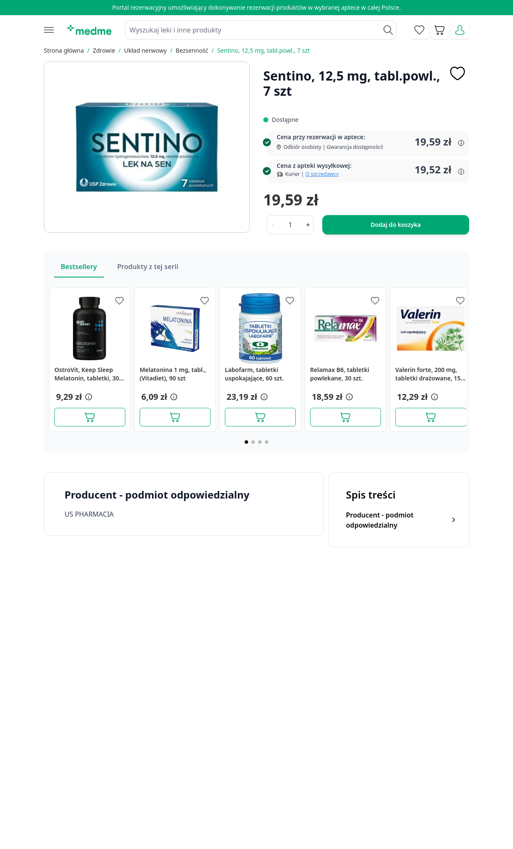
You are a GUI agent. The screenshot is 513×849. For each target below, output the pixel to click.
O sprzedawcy (321, 174)
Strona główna (64, 50)
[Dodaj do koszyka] (89, 417)
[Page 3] (260, 442)
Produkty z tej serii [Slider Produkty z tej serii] (147, 266)
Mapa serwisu (267, 794)
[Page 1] (246, 442)
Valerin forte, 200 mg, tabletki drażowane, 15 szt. (428, 374)
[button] (88, 397)
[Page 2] (253, 442)
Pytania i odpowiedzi (277, 813)
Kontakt (163, 774)
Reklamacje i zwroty (416, 794)
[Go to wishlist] (419, 30)
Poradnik (259, 774)
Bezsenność (192, 50)
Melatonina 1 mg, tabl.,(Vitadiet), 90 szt (173, 374)
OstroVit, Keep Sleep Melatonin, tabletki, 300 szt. (88, 374)
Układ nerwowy (145, 50)
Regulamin (167, 794)
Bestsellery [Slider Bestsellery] (79, 266)
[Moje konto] (460, 30)
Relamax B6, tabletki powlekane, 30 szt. (339, 374)
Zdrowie (104, 50)
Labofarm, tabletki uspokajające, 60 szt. (254, 374)
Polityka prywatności (417, 774)
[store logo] (89, 30)
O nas (160, 813)
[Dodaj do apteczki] (457, 73)
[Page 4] (266, 442)
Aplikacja (259, 832)
